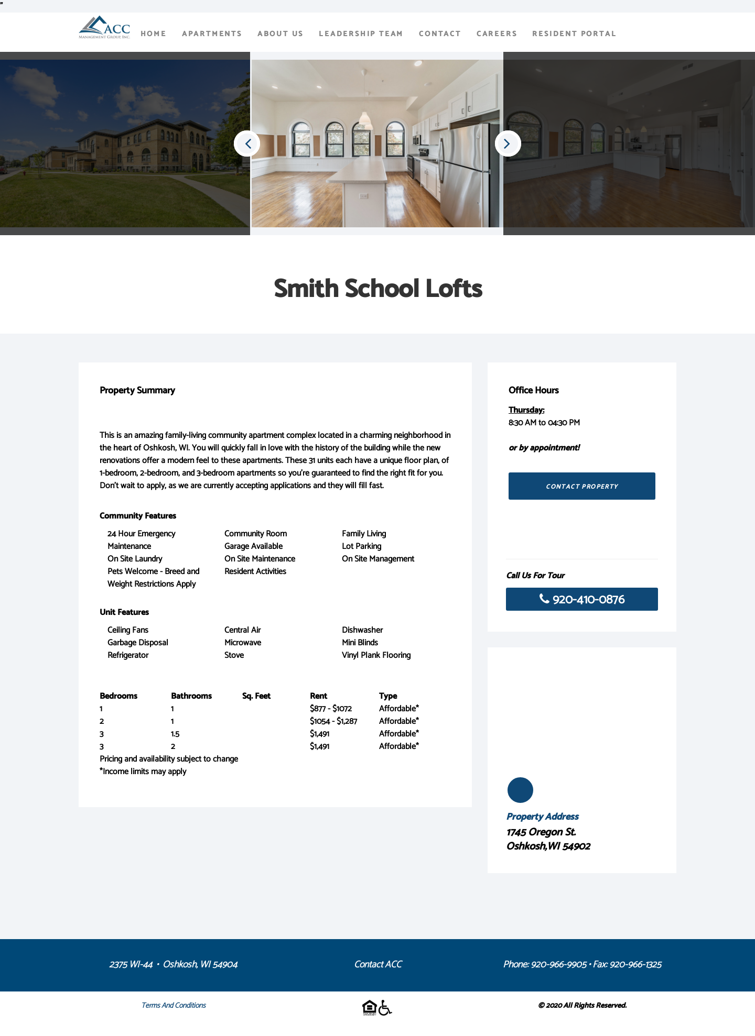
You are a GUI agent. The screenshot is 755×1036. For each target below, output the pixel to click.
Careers (497, 34)
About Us (280, 34)
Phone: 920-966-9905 (544, 965)
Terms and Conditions (173, 1006)
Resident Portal (574, 34)
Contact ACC (377, 965)
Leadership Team (361, 34)
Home (154, 34)
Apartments (212, 34)
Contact (440, 34)
